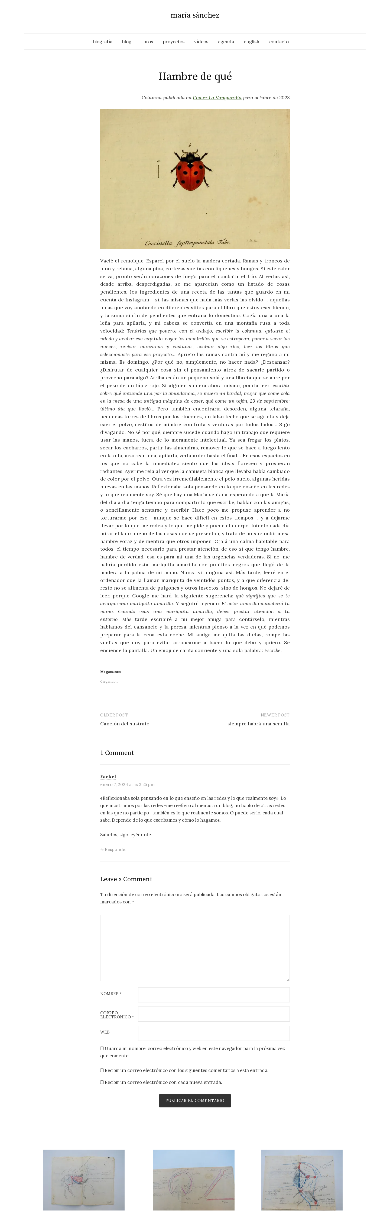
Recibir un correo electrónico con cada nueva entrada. (163, 1082)
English (251, 42)
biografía (102, 42)
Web (105, 1032)
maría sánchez (195, 15)
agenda (226, 42)
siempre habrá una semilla (258, 724)
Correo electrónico (117, 1015)
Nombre (111, 994)
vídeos (201, 42)
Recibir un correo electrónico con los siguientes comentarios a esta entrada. (186, 1070)
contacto (279, 42)
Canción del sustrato (125, 724)
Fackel (108, 776)
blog (126, 42)
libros (147, 42)
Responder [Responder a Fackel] (116, 849)
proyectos (173, 42)
